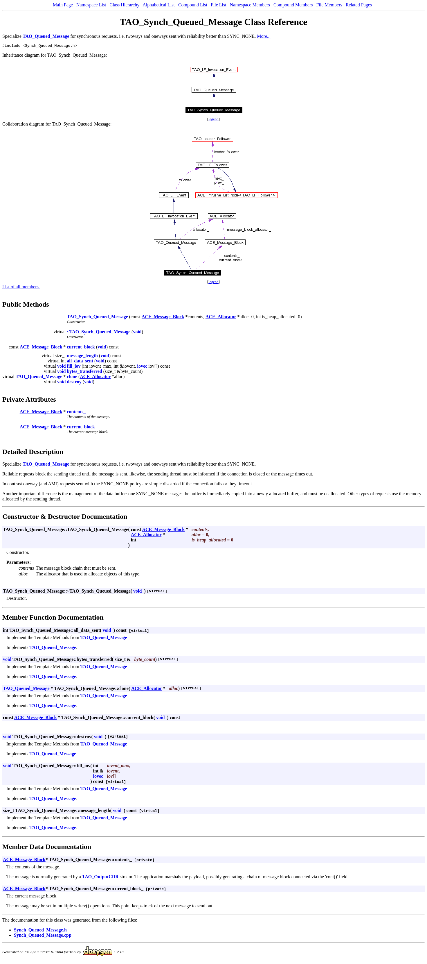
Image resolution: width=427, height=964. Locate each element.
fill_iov (73, 366)
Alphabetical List (159, 4)
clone (72, 377)
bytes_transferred (84, 372)
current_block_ (82, 427)
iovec (142, 366)
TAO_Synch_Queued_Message (97, 317)
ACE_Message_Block (163, 317)
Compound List (192, 4)
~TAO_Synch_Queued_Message (98, 332)
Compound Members (293, 4)
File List (218, 4)
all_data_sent (80, 361)
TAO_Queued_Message (46, 36)
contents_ (76, 412)
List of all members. (21, 287)
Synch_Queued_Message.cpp (42, 935)
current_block (81, 347)
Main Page (63, 4)
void (137, 332)
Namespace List (91, 4)
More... (264, 36)
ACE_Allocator (221, 317)
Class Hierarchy (125, 4)
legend (213, 120)
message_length (82, 356)
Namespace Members (250, 4)
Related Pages (359, 4)
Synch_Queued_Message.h (40, 930)
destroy (74, 382)
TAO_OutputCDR (100, 877)
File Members (329, 4)
